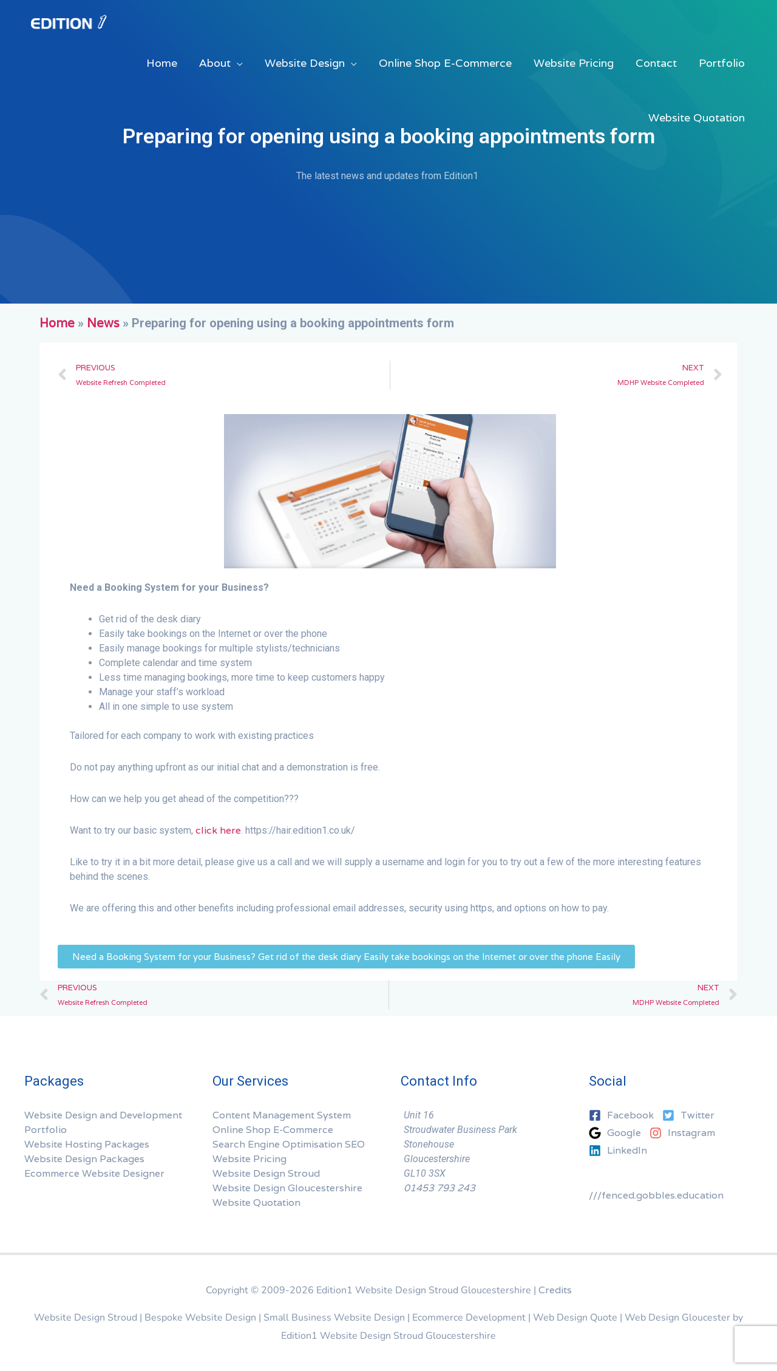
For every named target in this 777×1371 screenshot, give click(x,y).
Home (57, 323)
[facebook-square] (624, 1115)
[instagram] (685, 1133)
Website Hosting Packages (86, 1144)
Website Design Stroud (266, 1173)
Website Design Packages (84, 1158)
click (206, 830)
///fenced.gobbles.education (656, 1195)
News (103, 323)
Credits (555, 1290)
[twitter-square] (691, 1115)
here (230, 830)
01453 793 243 (439, 1188)
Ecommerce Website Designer (94, 1173)
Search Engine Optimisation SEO (288, 1144)
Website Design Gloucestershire (287, 1188)
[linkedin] (618, 1150)
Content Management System (281, 1115)
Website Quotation (256, 1202)
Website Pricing (249, 1158)
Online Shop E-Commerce (272, 1129)
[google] (618, 1133)
